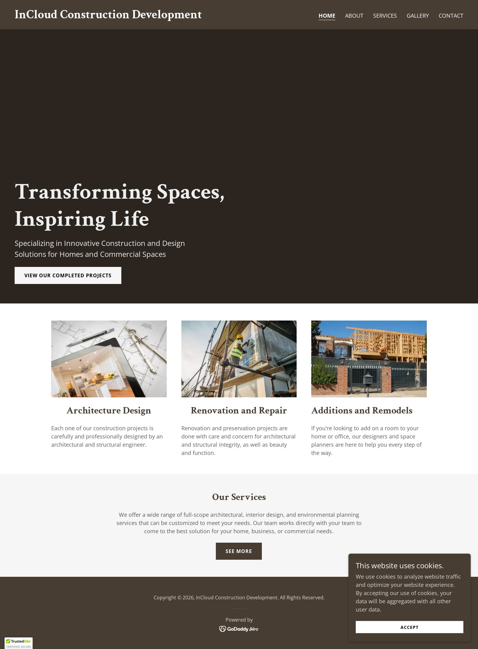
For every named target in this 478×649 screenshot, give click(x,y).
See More (239, 551)
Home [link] (327, 15)
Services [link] (385, 15)
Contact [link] (451, 15)
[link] (108, 16)
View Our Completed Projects (68, 275)
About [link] (354, 15)
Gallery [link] (418, 15)
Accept (410, 627)
